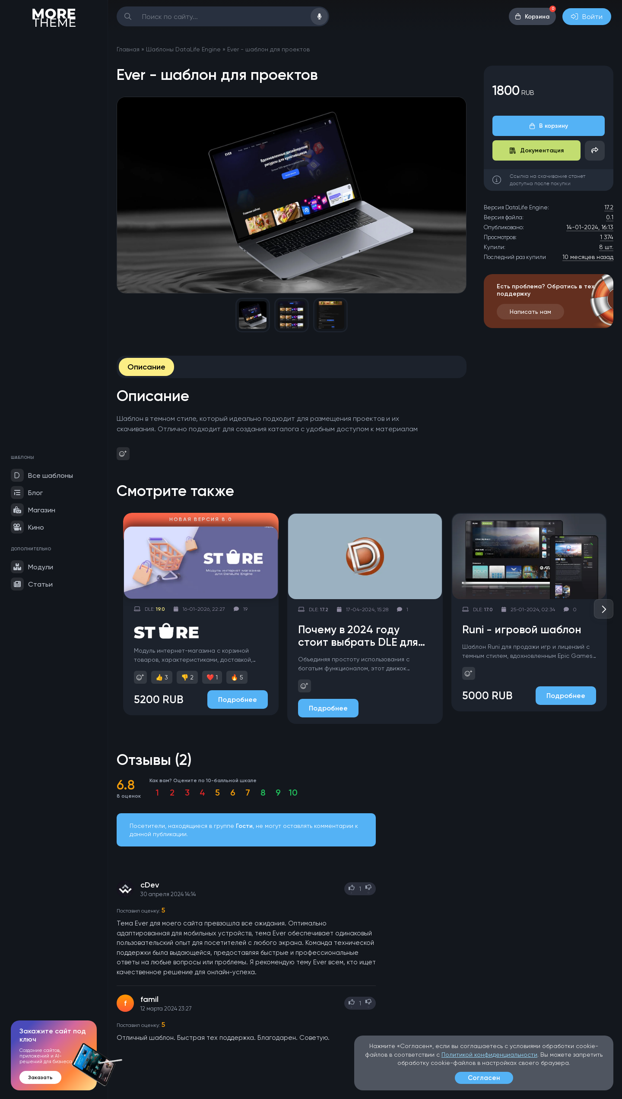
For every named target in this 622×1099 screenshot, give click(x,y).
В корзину (549, 125)
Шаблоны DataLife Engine (183, 49)
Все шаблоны (42, 475)
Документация (537, 150)
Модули (32, 566)
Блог (27, 492)
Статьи (32, 584)
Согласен (484, 1078)
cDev (149, 885)
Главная (128, 49)
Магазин (33, 509)
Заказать (40, 1077)
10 (293, 792)
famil (149, 999)
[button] (603, 609)
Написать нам (530, 311)
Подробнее (237, 699)
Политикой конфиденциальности (489, 1054)
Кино (27, 527)
